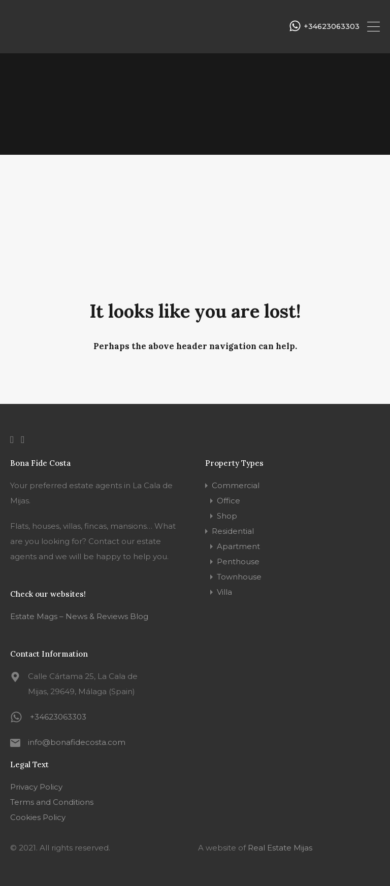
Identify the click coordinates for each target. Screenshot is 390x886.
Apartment (238, 546)
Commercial (235, 485)
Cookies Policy (38, 817)
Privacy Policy (36, 787)
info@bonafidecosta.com (76, 742)
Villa (224, 592)
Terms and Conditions (51, 802)
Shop (227, 516)
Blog (138, 616)
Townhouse (239, 577)
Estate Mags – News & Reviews (69, 616)
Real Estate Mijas (280, 848)
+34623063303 (332, 26)
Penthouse (238, 561)
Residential (233, 531)
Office (228, 500)
